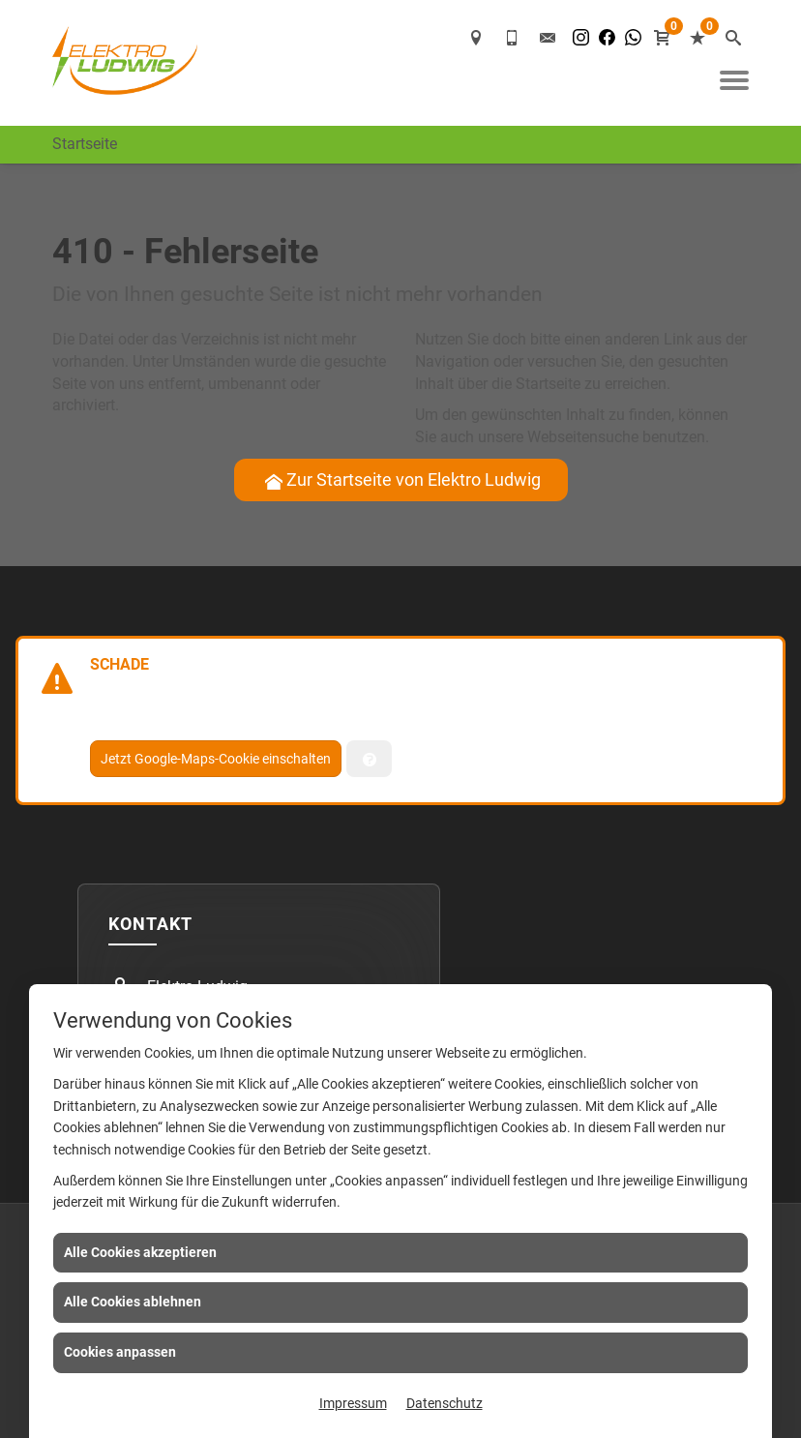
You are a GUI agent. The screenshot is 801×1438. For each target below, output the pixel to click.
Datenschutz (444, 1403)
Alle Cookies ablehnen (132, 1301)
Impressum (353, 1403)
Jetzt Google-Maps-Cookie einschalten (216, 758)
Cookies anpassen (120, 1352)
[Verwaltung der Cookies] (369, 758)
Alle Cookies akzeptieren (140, 1252)
